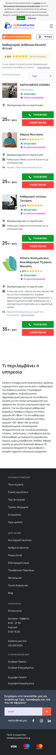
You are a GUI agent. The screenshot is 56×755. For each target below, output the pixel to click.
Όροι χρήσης (15, 522)
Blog (10, 593)
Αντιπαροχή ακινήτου (20, 540)
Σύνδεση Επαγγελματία (21, 667)
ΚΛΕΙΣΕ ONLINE (38, 122)
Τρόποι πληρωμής (18, 507)
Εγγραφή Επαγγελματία (21, 683)
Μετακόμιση (15, 577)
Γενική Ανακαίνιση (18, 585)
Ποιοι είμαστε (16, 484)
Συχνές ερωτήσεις (18, 492)
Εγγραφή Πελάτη (17, 677)
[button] (42, 76)
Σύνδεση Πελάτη (17, 661)
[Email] (23, 711)
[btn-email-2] (46, 711)
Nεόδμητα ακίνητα (18, 547)
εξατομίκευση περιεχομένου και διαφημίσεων (22, 6)
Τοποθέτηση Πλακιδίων (21, 570)
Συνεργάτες (14, 514)
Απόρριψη (32, 18)
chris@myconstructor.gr (18, 737)
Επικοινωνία (15, 610)
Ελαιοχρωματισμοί (18, 562)
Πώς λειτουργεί (16, 499)
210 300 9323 (15, 645)
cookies (37, 3)
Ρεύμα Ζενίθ (15, 555)
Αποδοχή (20, 18)
